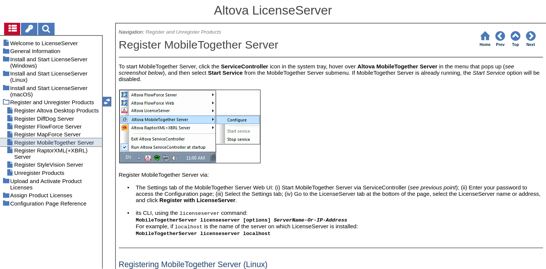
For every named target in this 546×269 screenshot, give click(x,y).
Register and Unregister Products (183, 32)
